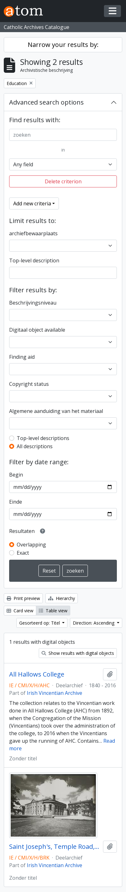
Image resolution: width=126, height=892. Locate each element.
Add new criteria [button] (32, 203)
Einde (15, 501)
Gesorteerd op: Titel (40, 623)
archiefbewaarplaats (33, 233)
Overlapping (31, 544)
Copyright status (29, 383)
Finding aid (22, 356)
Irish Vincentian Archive (54, 692)
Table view (53, 611)
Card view (20, 611)
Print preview (23, 598)
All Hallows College (36, 674)
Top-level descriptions (43, 438)
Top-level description (34, 260)
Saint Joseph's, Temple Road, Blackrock (54, 846)
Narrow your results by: (63, 44)
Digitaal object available (37, 329)
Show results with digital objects (78, 653)
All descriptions (35, 446)
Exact (23, 552)
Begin (16, 474)
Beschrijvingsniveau (32, 302)
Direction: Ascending (94, 623)
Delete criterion (63, 181)
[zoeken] (63, 135)
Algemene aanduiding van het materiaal (56, 411)
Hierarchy (61, 598)
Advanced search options (46, 102)
